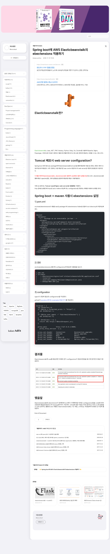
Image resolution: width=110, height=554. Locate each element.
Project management (13, 110)
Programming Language (14, 129)
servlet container (12, 208)
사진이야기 (9, 269)
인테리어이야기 (10, 257)
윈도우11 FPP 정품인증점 (45, 68)
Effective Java (11, 159)
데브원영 (39, 515)
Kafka (9, 88)
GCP (8, 220)
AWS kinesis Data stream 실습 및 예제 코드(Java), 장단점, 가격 (52, 447)
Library (9, 200)
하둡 (8, 92)
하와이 (8, 288)
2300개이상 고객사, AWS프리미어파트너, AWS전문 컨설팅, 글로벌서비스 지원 (62, 85)
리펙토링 (9, 172)
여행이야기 (9, 284)
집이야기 (9, 265)
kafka (5, 319)
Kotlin (8, 133)
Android (9, 167)
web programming (12, 212)
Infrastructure (11, 204)
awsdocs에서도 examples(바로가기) (53, 300)
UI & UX (9, 180)
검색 (106, 36)
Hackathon (10, 261)
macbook (9, 224)
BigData (19, 306)
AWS (8, 216)
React (8, 184)
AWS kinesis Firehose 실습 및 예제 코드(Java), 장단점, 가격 (51, 450)
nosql (8, 84)
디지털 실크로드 (11, 239)
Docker (9, 196)
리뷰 (8, 278)
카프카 (11, 315)
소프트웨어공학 (10, 114)
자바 (5, 315)
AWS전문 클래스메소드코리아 (47, 82)
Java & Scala (11, 137)
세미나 (8, 235)
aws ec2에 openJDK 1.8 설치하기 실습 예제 (47, 434)
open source (10, 163)
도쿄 (8, 292)
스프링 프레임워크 (11, 176)
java (22, 310)
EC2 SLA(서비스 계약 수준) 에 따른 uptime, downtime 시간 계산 (52, 437)
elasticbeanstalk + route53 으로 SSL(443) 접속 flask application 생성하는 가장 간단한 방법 (60, 440)
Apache (11, 306)
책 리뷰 (8, 273)
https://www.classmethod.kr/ (46, 79)
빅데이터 (9, 80)
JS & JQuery (10, 141)
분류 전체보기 (10, 74)
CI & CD (9, 123)
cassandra (10, 100)
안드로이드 (19, 315)
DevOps (9, 106)
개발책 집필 (9, 229)
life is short (39, 518)
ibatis (8, 188)
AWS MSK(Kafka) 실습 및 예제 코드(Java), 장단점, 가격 (50, 444)
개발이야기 (9, 155)
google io (9, 243)
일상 (7, 249)
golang (9, 145)
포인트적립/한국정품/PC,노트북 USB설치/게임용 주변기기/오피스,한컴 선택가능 (62, 70)
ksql (5, 306)
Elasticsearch (10, 96)
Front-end (9, 192)
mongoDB (15, 310)
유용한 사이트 (10, 253)
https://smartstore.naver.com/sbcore (48, 64)
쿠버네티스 (10, 118)
